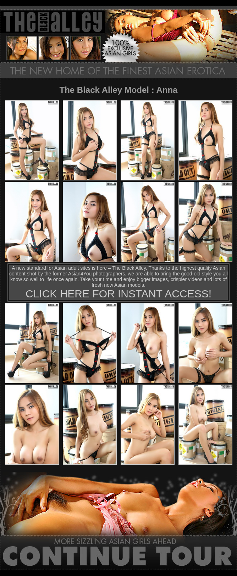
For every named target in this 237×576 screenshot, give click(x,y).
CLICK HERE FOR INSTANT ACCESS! (118, 294)
